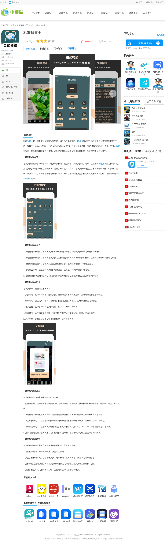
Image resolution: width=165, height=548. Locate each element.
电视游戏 (105, 13)
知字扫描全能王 (144, 72)
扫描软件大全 (30, 503)
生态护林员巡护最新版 (138, 158)
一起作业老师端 (135, 207)
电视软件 (119, 13)
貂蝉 (134, 132)
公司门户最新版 (135, 180)
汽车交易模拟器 (138, 108)
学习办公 (30, 25)
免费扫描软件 (44, 503)
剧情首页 (159, 2)
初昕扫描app (29, 522)
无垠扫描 (114, 521)
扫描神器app (102, 522)
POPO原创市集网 (139, 124)
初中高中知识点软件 (137, 213)
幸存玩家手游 (137, 116)
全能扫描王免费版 (158, 72)
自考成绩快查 (134, 200)
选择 (102, 164)
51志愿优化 (133, 187)
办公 (100, 151)
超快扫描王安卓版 (78, 522)
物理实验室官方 (135, 220)
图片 (79, 141)
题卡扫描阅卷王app (130, 72)
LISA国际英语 (134, 227)
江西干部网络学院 (136, 193)
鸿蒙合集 (133, 13)
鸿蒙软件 (63, 13)
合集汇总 (147, 13)
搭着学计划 (133, 173)
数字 (95, 141)
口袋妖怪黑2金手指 (140, 140)
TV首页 (3, 2)
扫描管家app (41, 522)
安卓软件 (77, 13)
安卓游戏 (91, 13)
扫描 (29, 141)
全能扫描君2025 (66, 522)
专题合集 (149, 2)
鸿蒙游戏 (49, 13)
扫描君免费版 (53, 522)
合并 (118, 146)
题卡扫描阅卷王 (158, 89)
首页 (12, 25)
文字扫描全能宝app (90, 522)
